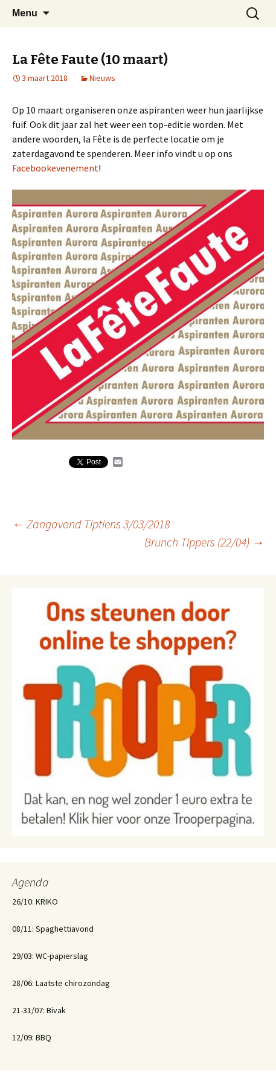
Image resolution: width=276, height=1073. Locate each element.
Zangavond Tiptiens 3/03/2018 (91, 523)
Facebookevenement (55, 168)
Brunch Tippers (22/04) (204, 541)
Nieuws (102, 77)
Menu (24, 13)
